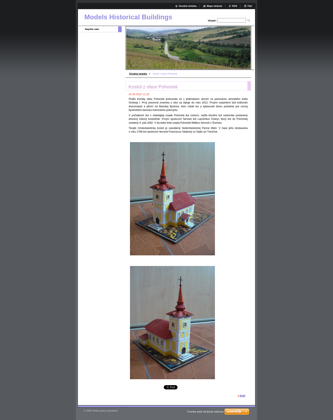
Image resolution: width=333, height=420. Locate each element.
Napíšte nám (92, 29)
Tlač (249, 6)
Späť (243, 395)
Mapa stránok (214, 6)
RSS (234, 6)
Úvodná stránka (138, 73)
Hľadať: (212, 20)
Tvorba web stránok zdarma (205, 411)
